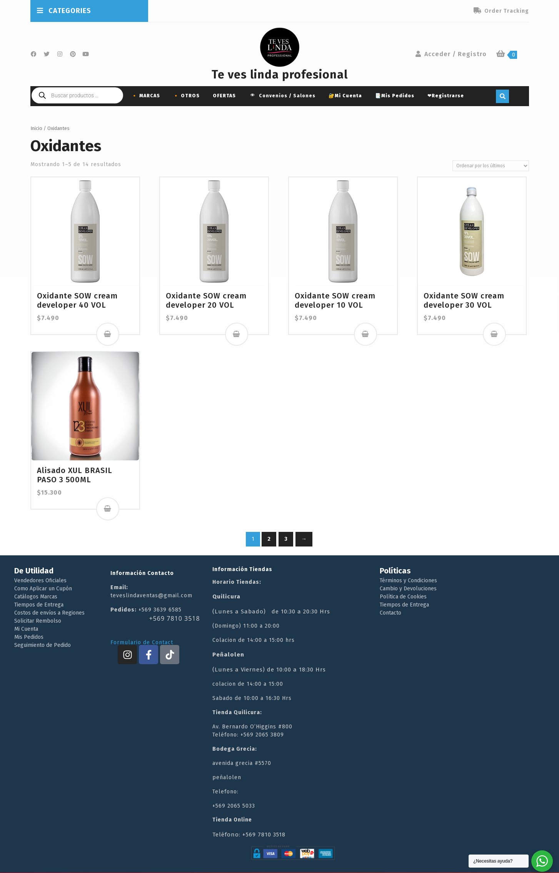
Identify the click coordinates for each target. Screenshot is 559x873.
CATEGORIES (64, 11)
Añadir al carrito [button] (107, 334)
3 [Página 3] (285, 539)
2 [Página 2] (268, 539)
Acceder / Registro (451, 54)
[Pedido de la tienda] (490, 165)
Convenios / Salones (282, 96)
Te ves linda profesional (280, 75)
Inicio (36, 128)
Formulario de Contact (141, 642)
